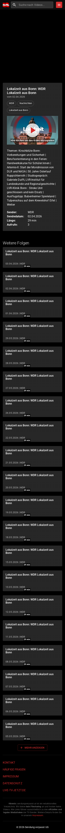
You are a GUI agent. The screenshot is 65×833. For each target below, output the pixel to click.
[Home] (7, 5)
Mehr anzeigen (32, 747)
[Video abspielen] (32, 130)
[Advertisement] (32, 46)
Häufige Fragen (14, 769)
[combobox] (35, 5)
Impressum (11, 776)
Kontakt (9, 762)
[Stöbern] (59, 5)
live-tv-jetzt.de (14, 790)
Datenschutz (12, 783)
